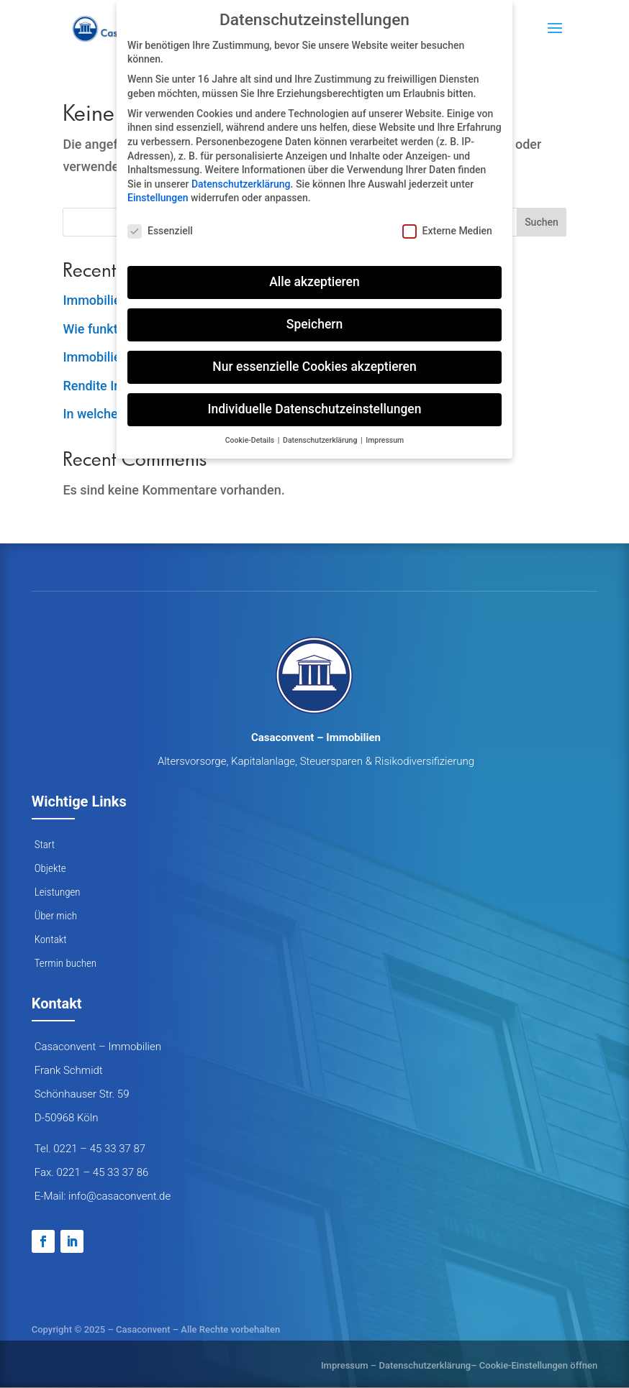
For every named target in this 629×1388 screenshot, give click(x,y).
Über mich (56, 915)
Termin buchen (65, 963)
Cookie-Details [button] (250, 440)
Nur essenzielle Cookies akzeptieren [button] (314, 366)
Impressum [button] (385, 440)
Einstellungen (158, 197)
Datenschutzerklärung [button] (321, 440)
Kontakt (51, 939)
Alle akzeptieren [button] (314, 282)
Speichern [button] (314, 324)
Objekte (50, 868)
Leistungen (58, 892)
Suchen (541, 222)
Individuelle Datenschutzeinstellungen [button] (315, 409)
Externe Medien (447, 231)
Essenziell (160, 231)
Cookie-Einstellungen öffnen (538, 1365)
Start (45, 844)
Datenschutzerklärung (425, 1365)
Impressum (344, 1365)
